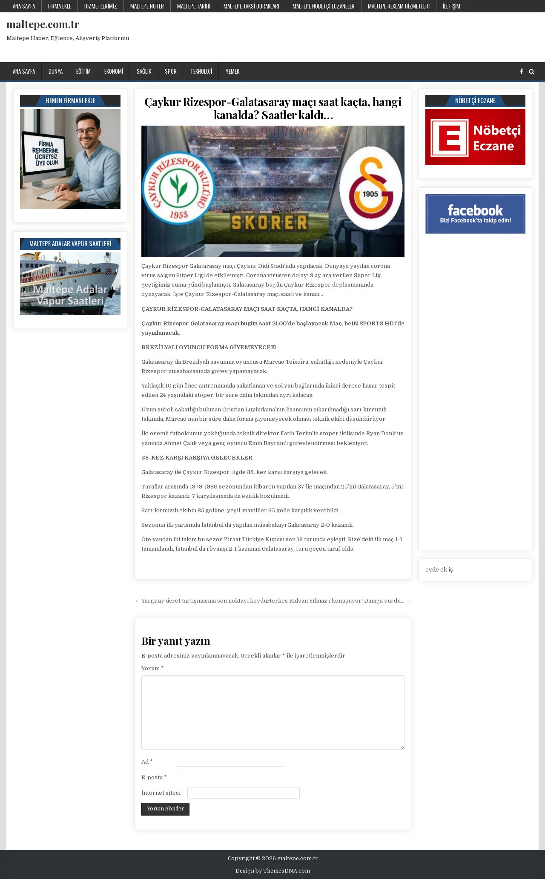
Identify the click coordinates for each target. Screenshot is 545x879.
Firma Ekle (59, 6)
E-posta (154, 777)
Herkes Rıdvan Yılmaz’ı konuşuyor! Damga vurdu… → (339, 600)
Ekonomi (113, 71)
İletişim (451, 6)
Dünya (56, 71)
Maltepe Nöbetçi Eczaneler (324, 6)
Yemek (232, 71)
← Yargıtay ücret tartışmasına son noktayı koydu (201, 600)
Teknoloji (201, 71)
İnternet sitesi (161, 793)
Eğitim (83, 71)
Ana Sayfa (24, 6)
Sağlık (144, 71)
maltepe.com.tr (43, 24)
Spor (171, 71)
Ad (147, 761)
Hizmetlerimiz (100, 6)
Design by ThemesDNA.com (272, 871)
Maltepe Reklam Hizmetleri (399, 6)
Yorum (152, 668)
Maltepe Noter (147, 6)
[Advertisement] (383, 36)
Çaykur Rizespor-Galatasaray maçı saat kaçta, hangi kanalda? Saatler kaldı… (273, 108)
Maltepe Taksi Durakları (251, 6)
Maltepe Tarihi (193, 6)
